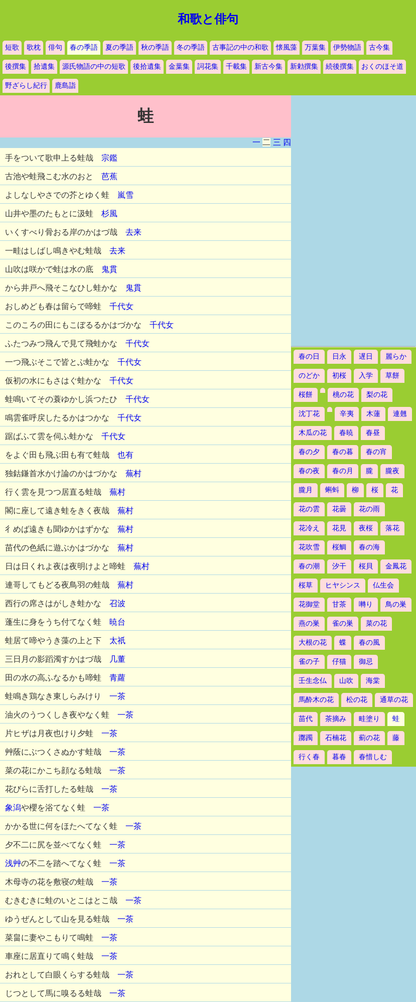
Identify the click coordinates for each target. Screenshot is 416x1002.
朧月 (306, 490)
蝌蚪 (332, 490)
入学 (366, 375)
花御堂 (309, 604)
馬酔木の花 (316, 699)
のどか (309, 375)
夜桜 (366, 528)
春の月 (342, 471)
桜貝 (366, 566)
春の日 (309, 356)
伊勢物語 (347, 47)
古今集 (379, 47)
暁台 (117, 622)
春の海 (369, 547)
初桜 (339, 375)
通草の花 (394, 699)
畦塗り (369, 719)
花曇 (339, 509)
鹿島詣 (65, 85)
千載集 (236, 66)
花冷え (309, 528)
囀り (366, 604)
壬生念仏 (313, 680)
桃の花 (343, 394)
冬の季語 (191, 47)
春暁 (346, 433)
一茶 (117, 696)
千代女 (121, 306)
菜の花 (376, 623)
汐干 (339, 566)
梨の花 (376, 394)
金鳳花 (395, 566)
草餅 (392, 375)
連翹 (400, 413)
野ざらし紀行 (26, 85)
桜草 (306, 585)
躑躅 (306, 738)
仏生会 (383, 585)
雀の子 (309, 661)
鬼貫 (109, 269)
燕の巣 (309, 623)
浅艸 (13, 863)
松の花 (356, 699)
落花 (392, 528)
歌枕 (34, 47)
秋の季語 (155, 47)
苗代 (306, 719)
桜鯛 (339, 547)
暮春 (339, 757)
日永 (339, 356)
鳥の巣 (395, 604)
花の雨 (369, 509)
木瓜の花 (313, 433)
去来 (133, 232)
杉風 (109, 213)
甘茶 (339, 604)
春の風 (369, 642)
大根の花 (313, 642)
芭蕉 (109, 176)
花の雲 (309, 509)
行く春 (309, 757)
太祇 (117, 640)
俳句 (55, 47)
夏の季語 (119, 47)
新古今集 (268, 66)
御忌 (366, 661)
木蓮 (373, 413)
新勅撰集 (304, 66)
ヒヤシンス (342, 585)
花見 (339, 528)
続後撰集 (340, 66)
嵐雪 (125, 195)
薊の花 (369, 738)
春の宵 (376, 452)
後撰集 (15, 66)
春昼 (373, 433)
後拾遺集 (147, 66)
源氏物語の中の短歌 (93, 66)
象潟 (13, 807)
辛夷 (347, 413)
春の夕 (309, 452)
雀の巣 (342, 623)
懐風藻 (286, 47)
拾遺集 (44, 66)
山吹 (346, 680)
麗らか (395, 356)
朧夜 (392, 471)
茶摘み (335, 719)
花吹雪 (309, 547)
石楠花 (335, 738)
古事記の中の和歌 (240, 47)
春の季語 (84, 47)
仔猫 (339, 661)
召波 (117, 603)
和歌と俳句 (208, 19)
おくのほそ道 (382, 66)
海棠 (373, 680)
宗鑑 (109, 158)
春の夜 (309, 471)
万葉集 (315, 47)
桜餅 (306, 394)
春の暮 (342, 452)
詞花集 (207, 66)
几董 (117, 659)
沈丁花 (309, 413)
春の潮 (309, 566)
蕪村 (133, 473)
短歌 (12, 47)
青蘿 (117, 677)
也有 (125, 455)
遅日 (366, 356)
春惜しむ (373, 757)
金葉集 (179, 66)
